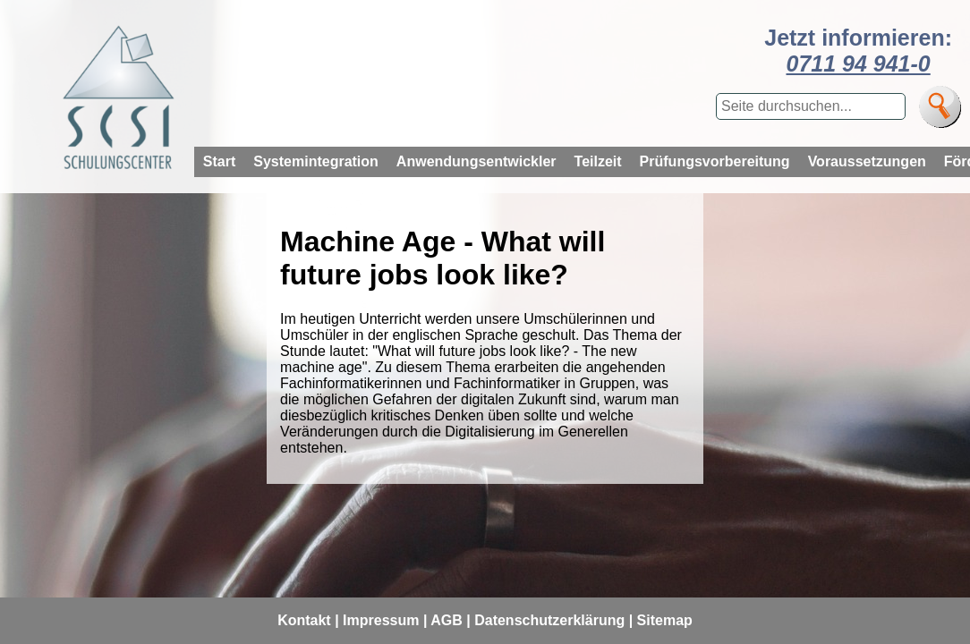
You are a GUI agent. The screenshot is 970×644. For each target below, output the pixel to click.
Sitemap (665, 620)
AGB (446, 620)
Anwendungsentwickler (476, 161)
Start (219, 161)
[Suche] (940, 107)
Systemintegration (316, 161)
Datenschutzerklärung (549, 620)
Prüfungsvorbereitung (715, 161)
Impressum (381, 620)
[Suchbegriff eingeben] (811, 106)
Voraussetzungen (867, 161)
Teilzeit (598, 161)
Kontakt (304, 620)
